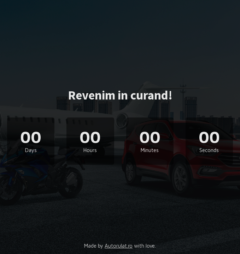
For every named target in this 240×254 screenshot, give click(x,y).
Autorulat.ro (119, 246)
